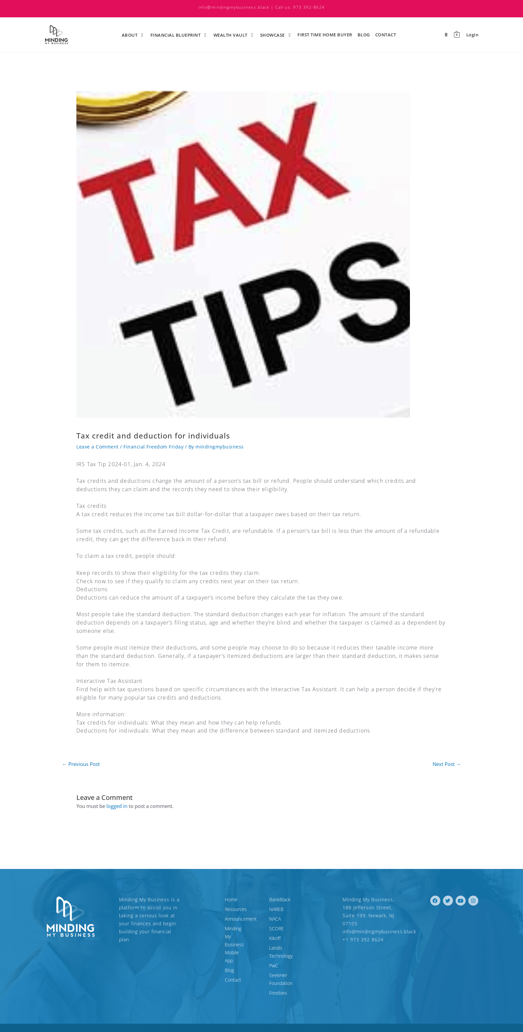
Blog (364, 35)
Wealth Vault (234, 34)
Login (472, 35)
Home (201, 899)
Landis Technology (288, 948)
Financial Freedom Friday (153, 446)
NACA (275, 919)
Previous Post (81, 764)
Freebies (278, 977)
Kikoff (275, 938)
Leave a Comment (97, 446)
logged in (116, 806)
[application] (138, 34)
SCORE (276, 928)
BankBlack (280, 899)
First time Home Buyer (325, 35)
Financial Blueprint (179, 34)
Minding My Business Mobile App (224, 932)
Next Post (447, 764)
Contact (385, 35)
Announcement (211, 919)
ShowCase (276, 34)
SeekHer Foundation (290, 967)
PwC (273, 957)
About (133, 34)
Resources (206, 909)
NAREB (276, 909)
